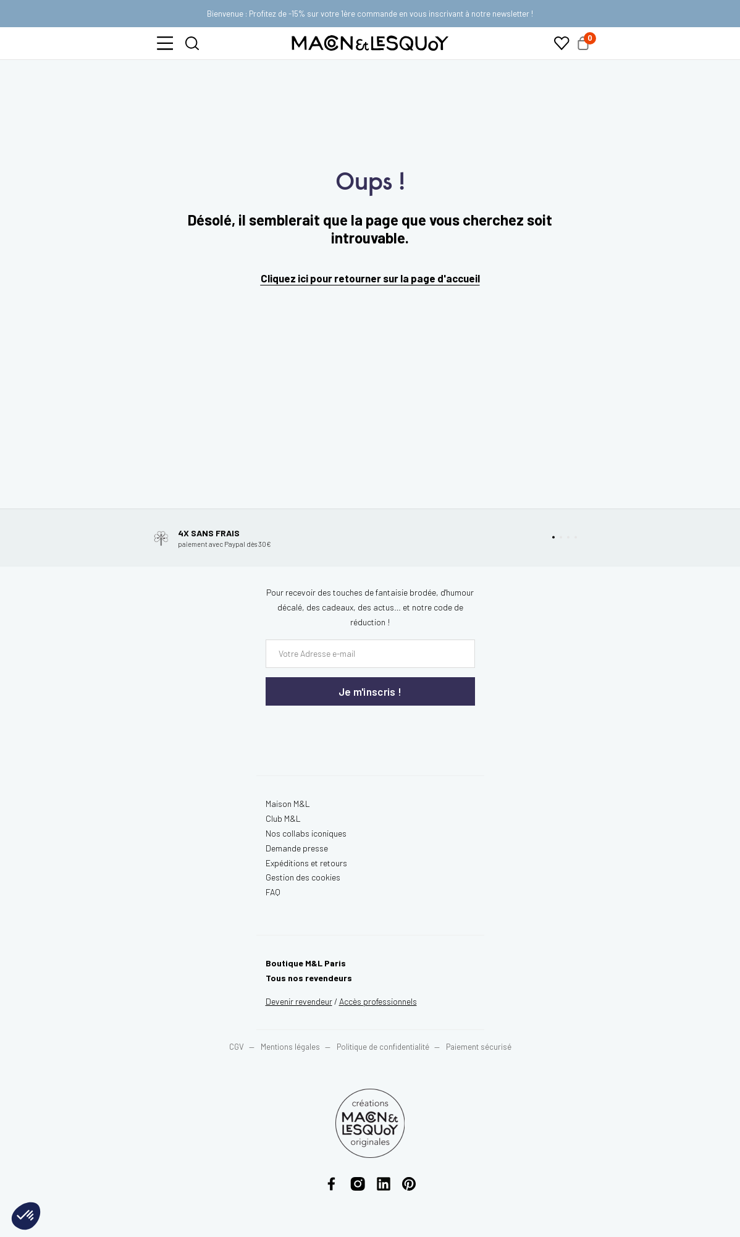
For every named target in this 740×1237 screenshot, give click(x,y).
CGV (236, 1047)
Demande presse (297, 848)
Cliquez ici (284, 278)
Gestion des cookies (303, 877)
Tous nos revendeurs (309, 978)
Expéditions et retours (306, 863)
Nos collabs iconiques (306, 833)
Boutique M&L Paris (306, 963)
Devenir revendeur (299, 1001)
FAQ (273, 892)
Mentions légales (291, 1047)
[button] (165, 43)
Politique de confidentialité (383, 1047)
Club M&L (283, 818)
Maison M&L (288, 803)
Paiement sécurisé (478, 1047)
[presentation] (340, 731)
